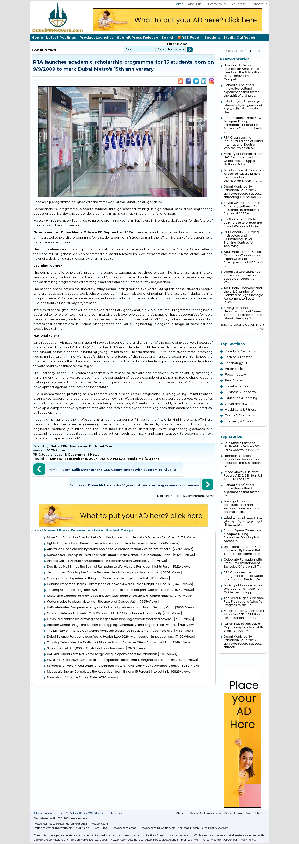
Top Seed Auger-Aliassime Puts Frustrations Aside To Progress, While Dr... (244, 601)
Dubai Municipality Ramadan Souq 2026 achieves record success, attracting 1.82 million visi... (243, 191)
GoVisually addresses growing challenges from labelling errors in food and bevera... (110, 619)
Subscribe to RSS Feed (219, 813)
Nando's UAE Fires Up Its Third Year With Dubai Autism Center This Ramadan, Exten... (109, 555)
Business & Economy (240, 392)
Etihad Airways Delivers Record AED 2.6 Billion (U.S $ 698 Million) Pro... (243, 475)
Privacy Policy (216, 4)
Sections (212, 37)
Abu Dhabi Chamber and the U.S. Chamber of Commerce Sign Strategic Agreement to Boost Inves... (243, 295)
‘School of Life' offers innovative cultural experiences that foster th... (241, 490)
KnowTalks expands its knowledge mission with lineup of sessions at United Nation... (110, 595)
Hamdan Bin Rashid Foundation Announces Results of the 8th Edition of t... (242, 460)
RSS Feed (189, 37)
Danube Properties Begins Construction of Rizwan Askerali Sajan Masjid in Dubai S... (109, 584)
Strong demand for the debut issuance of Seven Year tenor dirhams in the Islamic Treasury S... (243, 313)
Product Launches (96, 37)
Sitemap (260, 813)
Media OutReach (239, 37)
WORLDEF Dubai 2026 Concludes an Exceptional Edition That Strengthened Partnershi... (112, 660)
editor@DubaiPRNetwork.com (89, 823)
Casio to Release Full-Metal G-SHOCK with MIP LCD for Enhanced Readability (104, 613)
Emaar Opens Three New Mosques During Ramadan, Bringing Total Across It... (242, 535)
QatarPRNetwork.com (142, 828)
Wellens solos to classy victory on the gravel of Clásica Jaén (92, 601)
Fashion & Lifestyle (239, 357)
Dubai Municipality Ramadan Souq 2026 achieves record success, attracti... (243, 641)
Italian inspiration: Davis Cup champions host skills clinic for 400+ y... (243, 627)
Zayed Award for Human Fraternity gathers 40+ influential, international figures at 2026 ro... (242, 208)
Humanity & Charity (239, 421)
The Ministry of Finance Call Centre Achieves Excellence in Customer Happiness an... (110, 630)
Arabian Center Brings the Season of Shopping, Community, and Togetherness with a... (112, 625)
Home (178, 4)
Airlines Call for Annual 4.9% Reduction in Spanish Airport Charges (96, 560)
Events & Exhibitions (240, 415)
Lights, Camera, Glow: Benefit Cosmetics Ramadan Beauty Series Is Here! (102, 543)
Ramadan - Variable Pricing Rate (72, 677)
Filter (171, 44)
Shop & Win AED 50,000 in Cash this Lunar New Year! (86, 648)
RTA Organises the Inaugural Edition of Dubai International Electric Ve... (243, 576)
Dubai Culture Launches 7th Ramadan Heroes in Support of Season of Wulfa (242, 276)
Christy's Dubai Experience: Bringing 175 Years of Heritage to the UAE (98, 578)
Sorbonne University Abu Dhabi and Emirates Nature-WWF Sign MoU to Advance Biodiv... (113, 665)
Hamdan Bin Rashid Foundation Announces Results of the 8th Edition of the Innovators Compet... (242, 72)
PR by (181, 44)
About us (194, 4)
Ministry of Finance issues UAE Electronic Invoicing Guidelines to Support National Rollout (243, 159)
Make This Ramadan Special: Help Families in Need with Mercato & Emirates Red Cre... (111, 537)
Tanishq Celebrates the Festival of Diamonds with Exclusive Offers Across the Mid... (109, 642)
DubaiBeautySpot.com (214, 828)
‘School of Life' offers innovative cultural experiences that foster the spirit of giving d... (241, 90)
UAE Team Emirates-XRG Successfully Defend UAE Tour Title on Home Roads (243, 550)
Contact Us (196, 813)
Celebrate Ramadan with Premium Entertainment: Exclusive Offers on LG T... (243, 563)
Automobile (234, 368)
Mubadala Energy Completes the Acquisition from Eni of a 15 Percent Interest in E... (108, 671)
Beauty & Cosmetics (240, 351)
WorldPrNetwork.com (59, 828)
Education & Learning (241, 398)
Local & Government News (76, 454)
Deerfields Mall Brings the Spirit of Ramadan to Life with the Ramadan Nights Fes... (108, 566)
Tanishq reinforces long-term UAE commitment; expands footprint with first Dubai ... (110, 590)
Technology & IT (237, 363)
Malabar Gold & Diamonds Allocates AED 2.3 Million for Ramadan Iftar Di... (244, 614)
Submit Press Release (137, 37)
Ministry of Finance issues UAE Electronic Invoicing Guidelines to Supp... (243, 588)
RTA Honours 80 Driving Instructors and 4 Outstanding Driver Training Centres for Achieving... (241, 239)
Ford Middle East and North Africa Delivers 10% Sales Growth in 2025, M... (242, 446)
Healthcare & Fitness (240, 409)
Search (167, 37)
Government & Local (240, 403)
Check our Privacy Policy (239, 839)
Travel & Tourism (237, 386)
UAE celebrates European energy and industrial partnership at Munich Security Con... (110, 607)
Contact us (259, 4)
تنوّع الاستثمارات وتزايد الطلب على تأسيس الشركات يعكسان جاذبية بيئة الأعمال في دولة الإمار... (243, 106)
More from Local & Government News (185, 496)
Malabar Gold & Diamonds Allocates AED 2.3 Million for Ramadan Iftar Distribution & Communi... (244, 175)
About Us (182, 813)
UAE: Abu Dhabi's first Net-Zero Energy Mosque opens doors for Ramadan (102, 654)
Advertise (238, 4)
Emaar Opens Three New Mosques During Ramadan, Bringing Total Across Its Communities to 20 (243, 124)
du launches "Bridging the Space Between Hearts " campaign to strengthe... (103, 572)
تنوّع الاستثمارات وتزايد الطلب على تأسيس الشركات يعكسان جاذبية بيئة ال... (243, 521)
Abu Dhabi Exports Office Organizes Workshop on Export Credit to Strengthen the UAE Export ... (243, 259)
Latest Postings (61, 37)
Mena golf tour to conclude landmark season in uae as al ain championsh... (241, 506)
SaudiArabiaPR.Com (87, 828)
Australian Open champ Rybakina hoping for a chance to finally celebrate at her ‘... (109, 549)
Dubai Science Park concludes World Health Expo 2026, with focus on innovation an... (110, 636)
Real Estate (233, 380)
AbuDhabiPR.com (189, 828)
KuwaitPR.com (166, 828)
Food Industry (235, 374)
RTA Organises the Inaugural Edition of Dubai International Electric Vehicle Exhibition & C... (243, 142)
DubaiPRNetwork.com (114, 828)
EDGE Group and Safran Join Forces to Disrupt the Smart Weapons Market (243, 222)
